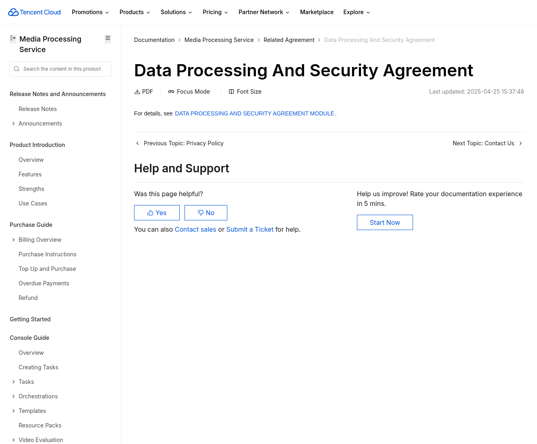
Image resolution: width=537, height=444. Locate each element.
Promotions (91, 12)
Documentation (154, 39)
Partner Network (264, 12)
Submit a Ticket (250, 229)
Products (135, 12)
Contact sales (196, 229)
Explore (357, 12)
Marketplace (317, 11)
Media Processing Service (219, 39)
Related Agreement (289, 39)
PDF (143, 91)
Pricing (216, 12)
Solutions (177, 12)
